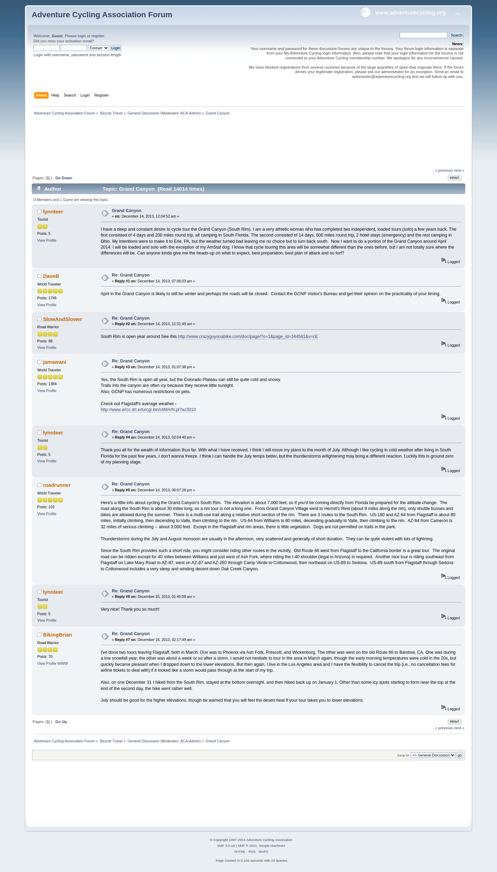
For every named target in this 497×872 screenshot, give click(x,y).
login (82, 36)
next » (459, 170)
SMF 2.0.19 (226, 846)
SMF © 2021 (247, 846)
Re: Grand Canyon (130, 275)
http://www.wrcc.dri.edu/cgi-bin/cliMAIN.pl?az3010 (148, 409)
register (97, 36)
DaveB (51, 276)
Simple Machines (272, 846)
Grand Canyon (127, 210)
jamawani (54, 362)
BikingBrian (57, 635)
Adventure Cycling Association (269, 840)
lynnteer (53, 211)
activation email (78, 41)
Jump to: (403, 755)
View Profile (47, 240)
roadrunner (57, 485)
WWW (63, 663)
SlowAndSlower (62, 319)
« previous (444, 170)
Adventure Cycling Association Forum (102, 14)
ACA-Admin (189, 113)
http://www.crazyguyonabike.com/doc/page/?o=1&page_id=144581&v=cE (248, 336)
